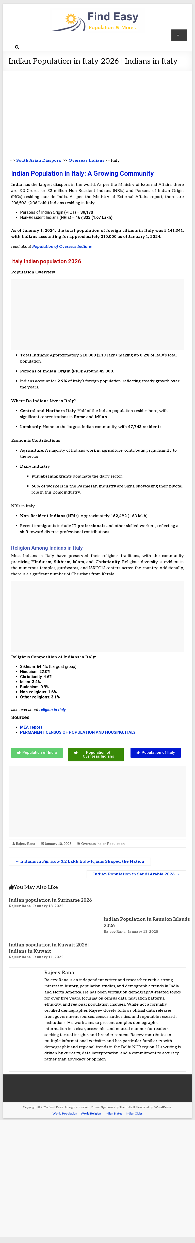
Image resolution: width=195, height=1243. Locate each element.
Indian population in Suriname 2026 (50, 900)
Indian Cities (134, 1113)
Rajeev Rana (25, 843)
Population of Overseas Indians (62, 246)
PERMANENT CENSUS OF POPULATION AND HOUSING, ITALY (78, 732)
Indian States (113, 1113)
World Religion (91, 1113)
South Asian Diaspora (38, 160)
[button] (37, 753)
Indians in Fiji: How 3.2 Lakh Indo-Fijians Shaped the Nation (79, 861)
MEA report (31, 727)
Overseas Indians (86, 160)
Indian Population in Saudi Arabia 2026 (136, 874)
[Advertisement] (97, 109)
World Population (65, 1113)
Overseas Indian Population (103, 843)
